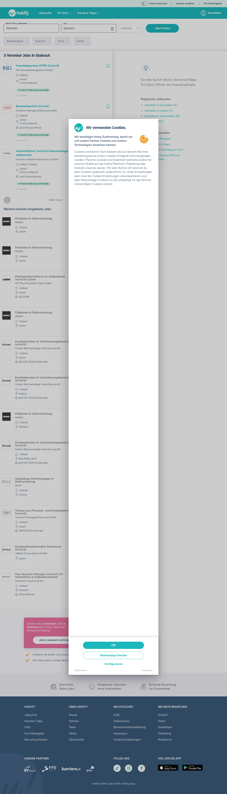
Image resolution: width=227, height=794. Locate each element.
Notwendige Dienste (113, 655)
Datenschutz (80, 670)
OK (113, 645)
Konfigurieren (114, 664)
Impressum (147, 670)
